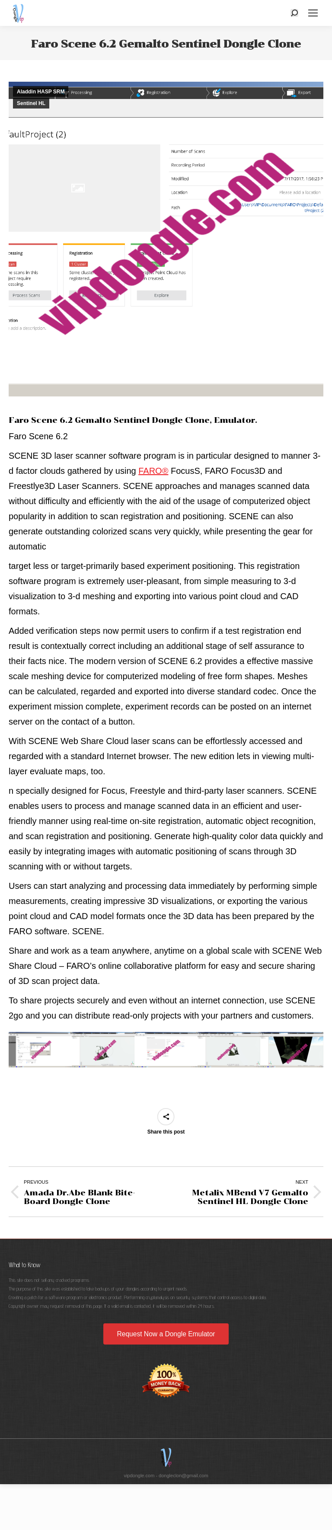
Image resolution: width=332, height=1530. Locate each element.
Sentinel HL (31, 103)
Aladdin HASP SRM (40, 92)
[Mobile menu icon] (313, 13)
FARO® (153, 471)
